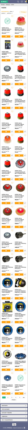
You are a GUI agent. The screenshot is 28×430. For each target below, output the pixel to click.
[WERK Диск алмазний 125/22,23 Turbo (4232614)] (20, 330)
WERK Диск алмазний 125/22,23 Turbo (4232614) (20, 339)
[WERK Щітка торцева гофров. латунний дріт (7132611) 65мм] (7, 163)
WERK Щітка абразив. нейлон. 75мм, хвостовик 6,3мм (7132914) (20, 30)
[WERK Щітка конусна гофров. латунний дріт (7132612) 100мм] (20, 211)
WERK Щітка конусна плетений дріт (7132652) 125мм (20, 172)
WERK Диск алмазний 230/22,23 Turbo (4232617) (7, 291)
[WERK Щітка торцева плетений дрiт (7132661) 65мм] (20, 92)
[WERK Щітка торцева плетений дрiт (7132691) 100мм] (7, 68)
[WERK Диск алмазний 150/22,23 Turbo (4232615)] (7, 330)
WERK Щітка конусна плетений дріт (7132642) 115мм (7, 196)
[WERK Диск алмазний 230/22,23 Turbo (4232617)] (7, 282)
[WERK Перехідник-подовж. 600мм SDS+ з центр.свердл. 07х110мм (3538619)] (20, 378)
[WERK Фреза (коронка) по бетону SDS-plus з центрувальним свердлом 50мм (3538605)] (20, 259)
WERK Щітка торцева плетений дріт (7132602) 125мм (20, 53)
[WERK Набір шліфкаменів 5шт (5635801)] (7, 44)
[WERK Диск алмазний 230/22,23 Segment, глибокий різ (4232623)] (20, 282)
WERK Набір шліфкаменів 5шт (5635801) (7, 53)
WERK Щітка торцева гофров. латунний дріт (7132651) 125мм (7, 126)
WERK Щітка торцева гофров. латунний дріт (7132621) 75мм (20, 149)
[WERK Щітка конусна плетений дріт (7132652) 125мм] (20, 163)
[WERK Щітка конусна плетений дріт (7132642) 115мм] (7, 187)
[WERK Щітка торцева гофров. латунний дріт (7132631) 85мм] (7, 140)
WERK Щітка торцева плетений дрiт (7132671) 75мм (7, 101)
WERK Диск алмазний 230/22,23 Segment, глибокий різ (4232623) (20, 292)
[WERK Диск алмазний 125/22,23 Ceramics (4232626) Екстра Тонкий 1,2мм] (7, 354)
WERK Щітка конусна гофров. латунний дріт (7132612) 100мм (20, 221)
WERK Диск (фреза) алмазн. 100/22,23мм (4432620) (7, 386)
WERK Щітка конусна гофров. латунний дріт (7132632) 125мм (20, 197)
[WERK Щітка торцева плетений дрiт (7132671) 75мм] (7, 92)
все (24, 397)
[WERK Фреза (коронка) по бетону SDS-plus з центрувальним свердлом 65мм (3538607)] (7, 259)
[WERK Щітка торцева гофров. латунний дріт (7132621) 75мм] (20, 140)
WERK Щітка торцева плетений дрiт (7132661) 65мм (20, 101)
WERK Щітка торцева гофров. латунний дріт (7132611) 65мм (7, 173)
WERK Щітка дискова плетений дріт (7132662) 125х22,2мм (7, 245)
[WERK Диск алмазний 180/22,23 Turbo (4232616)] (20, 306)
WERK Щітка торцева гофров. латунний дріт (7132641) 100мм (20, 126)
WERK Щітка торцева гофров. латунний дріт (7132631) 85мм (7, 149)
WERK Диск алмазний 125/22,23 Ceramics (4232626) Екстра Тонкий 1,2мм (7, 364)
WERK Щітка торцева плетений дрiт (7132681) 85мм (20, 77)
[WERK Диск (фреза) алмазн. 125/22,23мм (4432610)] (20, 354)
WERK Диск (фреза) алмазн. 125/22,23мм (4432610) (20, 363)
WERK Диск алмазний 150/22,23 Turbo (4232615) (7, 339)
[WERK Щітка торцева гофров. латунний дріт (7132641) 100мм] (20, 116)
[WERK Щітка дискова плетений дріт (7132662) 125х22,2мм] (7, 235)
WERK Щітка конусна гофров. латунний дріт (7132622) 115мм (7, 221)
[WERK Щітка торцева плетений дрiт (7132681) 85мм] (20, 68)
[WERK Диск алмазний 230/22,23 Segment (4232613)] (7, 306)
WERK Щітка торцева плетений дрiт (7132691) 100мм (7, 77)
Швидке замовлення (12, 36)
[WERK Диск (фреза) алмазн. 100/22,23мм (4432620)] (7, 378)
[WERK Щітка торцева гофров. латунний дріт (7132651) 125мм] (7, 116)
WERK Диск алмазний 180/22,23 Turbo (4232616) (20, 315)
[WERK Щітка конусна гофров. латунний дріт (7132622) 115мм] (7, 211)
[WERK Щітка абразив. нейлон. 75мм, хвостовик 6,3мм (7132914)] (20, 21)
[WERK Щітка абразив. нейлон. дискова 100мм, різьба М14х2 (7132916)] (7, 21)
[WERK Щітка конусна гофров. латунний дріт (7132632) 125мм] (20, 187)
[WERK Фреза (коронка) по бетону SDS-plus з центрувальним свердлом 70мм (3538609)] (20, 235)
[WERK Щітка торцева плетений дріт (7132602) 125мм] (20, 44)
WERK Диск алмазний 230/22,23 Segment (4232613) (7, 315)
